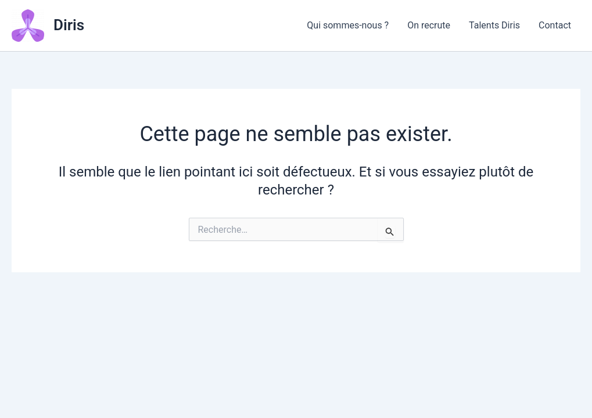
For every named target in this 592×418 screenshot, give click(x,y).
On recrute (428, 25)
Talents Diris (494, 25)
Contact (555, 25)
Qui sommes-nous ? (348, 25)
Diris (68, 25)
